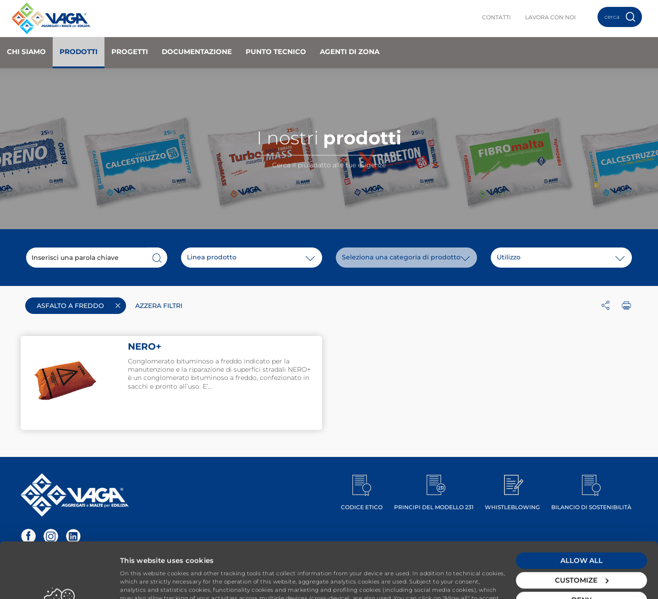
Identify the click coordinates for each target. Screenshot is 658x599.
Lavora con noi (550, 17)
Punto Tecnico (276, 51)
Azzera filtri (158, 306)
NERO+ (144, 346)
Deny (581, 544)
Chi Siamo (26, 51)
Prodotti (79, 51)
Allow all (581, 504)
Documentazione (197, 51)
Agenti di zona (349, 51)
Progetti (129, 51)
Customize (582, 524)
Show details (142, 581)
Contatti (496, 17)
